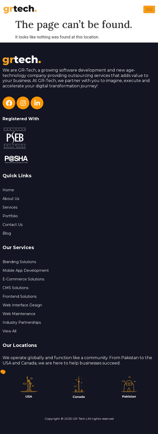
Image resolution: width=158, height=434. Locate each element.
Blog (7, 233)
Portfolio (10, 216)
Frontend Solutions (20, 296)
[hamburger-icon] (149, 10)
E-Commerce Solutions (23, 279)
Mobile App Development (26, 270)
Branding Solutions (19, 262)
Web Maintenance (19, 313)
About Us (11, 198)
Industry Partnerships (22, 322)
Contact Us (12, 224)
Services (10, 207)
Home (8, 190)
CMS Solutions (15, 288)
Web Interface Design (22, 305)
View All (9, 331)
